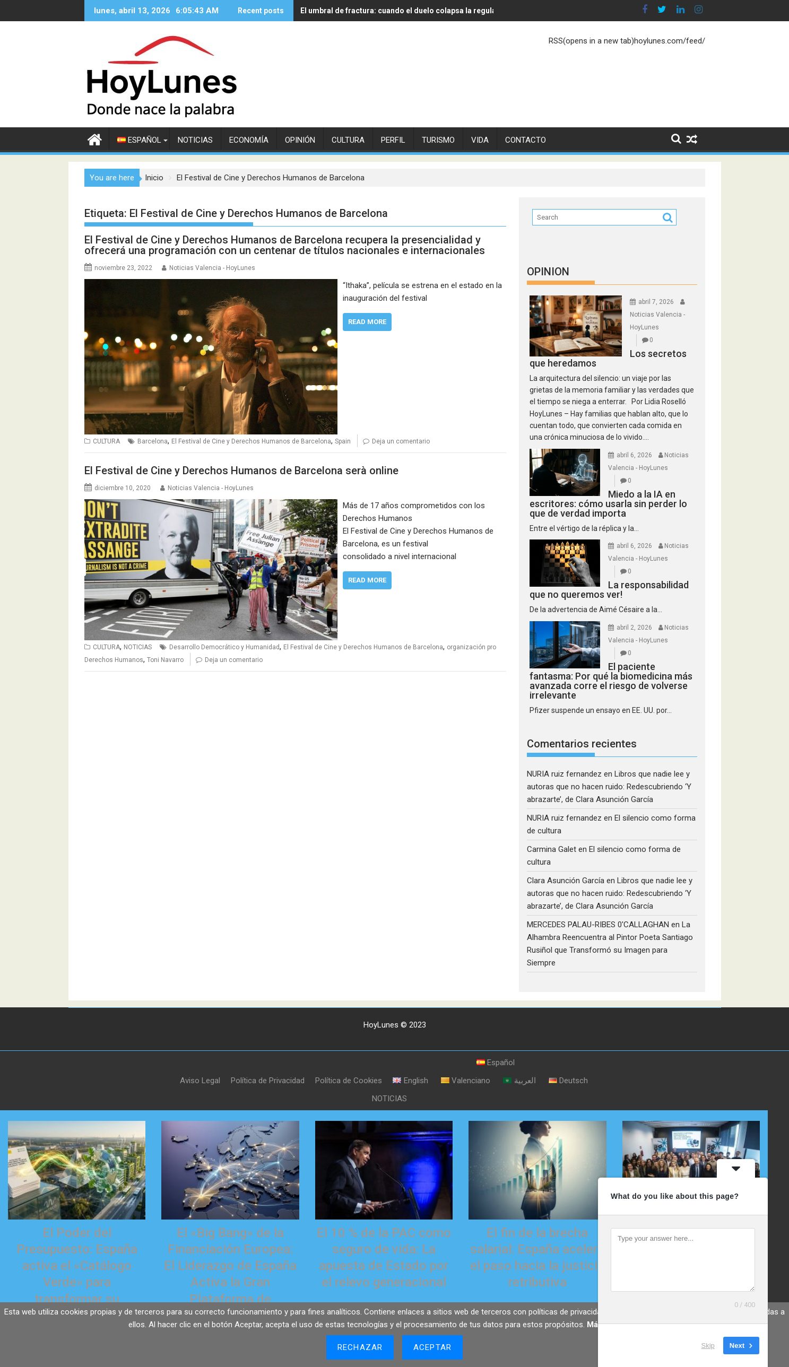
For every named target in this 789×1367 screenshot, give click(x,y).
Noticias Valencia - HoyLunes (212, 268)
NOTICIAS (195, 140)
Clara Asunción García (565, 880)
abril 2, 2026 (634, 627)
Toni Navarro (165, 660)
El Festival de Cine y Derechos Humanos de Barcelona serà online (241, 470)
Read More (367, 322)
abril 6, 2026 (634, 455)
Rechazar (360, 1347)
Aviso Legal (200, 1080)
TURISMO (438, 140)
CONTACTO (525, 140)
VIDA (480, 140)
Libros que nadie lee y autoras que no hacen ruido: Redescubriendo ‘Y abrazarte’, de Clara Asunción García (609, 786)
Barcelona (152, 441)
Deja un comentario (401, 441)
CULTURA (348, 140)
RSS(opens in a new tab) (591, 41)
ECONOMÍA (248, 140)
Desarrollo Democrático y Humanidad (224, 647)
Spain (343, 441)
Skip (708, 1345)
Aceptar (432, 1347)
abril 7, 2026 (656, 302)
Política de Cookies (348, 1080)
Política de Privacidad (268, 1080)
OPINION (548, 271)
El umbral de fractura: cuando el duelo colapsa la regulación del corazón (428, 10)
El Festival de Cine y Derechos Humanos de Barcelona (251, 441)
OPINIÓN (300, 140)
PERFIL (393, 140)
